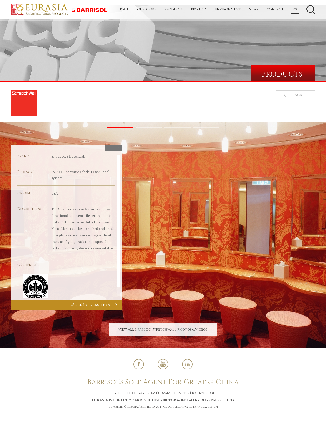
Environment (228, 9)
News (253, 9)
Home (123, 9)
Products (174, 9)
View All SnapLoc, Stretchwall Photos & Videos (163, 329)
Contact (275, 9)
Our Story (146, 9)
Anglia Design (207, 406)
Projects (199, 9)
